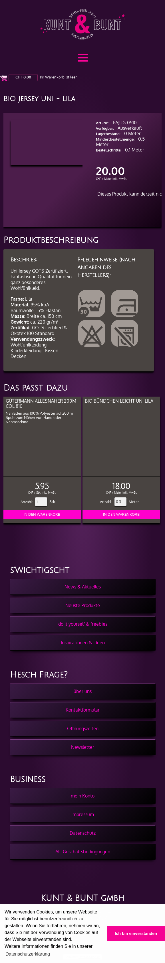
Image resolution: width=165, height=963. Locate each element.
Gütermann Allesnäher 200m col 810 (41, 403)
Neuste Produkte (82, 605)
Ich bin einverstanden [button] (136, 933)
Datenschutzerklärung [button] (27, 954)
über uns (83, 691)
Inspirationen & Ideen (83, 642)
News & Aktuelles (83, 587)
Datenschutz (83, 833)
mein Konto (82, 796)
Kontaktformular (83, 710)
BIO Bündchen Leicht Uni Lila (119, 400)
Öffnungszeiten (82, 728)
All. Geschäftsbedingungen (82, 851)
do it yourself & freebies (82, 624)
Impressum (82, 814)
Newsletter (82, 747)
